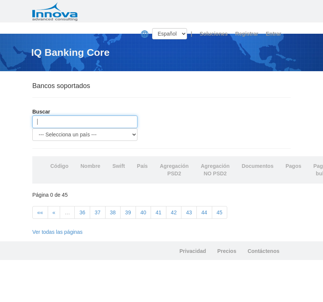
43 (189, 212)
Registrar (246, 34)
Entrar (273, 34)
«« (40, 212)
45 (220, 212)
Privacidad (193, 251)
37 (98, 212)
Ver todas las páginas (57, 232)
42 (174, 212)
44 (204, 212)
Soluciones (214, 34)
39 (128, 212)
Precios (227, 251)
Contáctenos (263, 251)
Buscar (41, 112)
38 (113, 212)
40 (143, 212)
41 (158, 212)
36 (82, 212)
